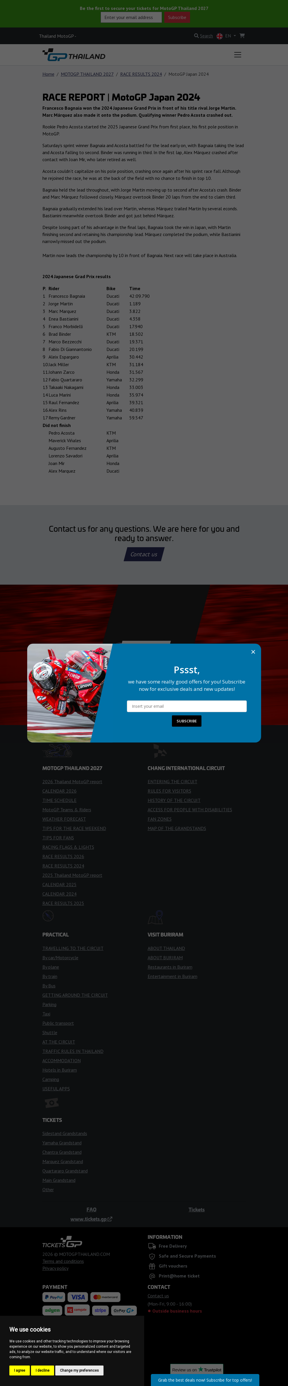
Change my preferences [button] (79, 1370)
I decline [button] (42, 1370)
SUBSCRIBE (187, 721)
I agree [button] (19, 1370)
